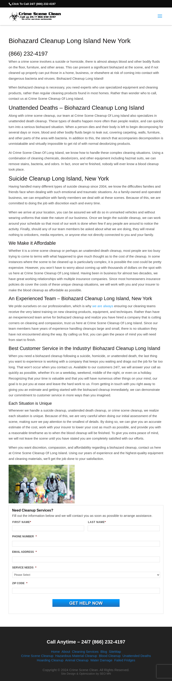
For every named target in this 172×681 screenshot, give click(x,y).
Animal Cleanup (77, 660)
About (65, 651)
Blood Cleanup (109, 656)
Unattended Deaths (136, 656)
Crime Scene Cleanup (37, 656)
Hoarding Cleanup (50, 660)
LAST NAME (98, 522)
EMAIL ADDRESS (24, 551)
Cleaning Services (85, 651)
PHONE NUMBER (24, 536)
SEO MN (105, 673)
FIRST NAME (23, 522)
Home (55, 651)
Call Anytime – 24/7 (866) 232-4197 (86, 642)
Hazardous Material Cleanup (76, 656)
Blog (103, 651)
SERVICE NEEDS (24, 567)
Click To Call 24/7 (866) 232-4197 (33, 4)
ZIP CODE (19, 583)
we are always (102, 306)
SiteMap (115, 651)
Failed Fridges (124, 660)
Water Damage (101, 660)
